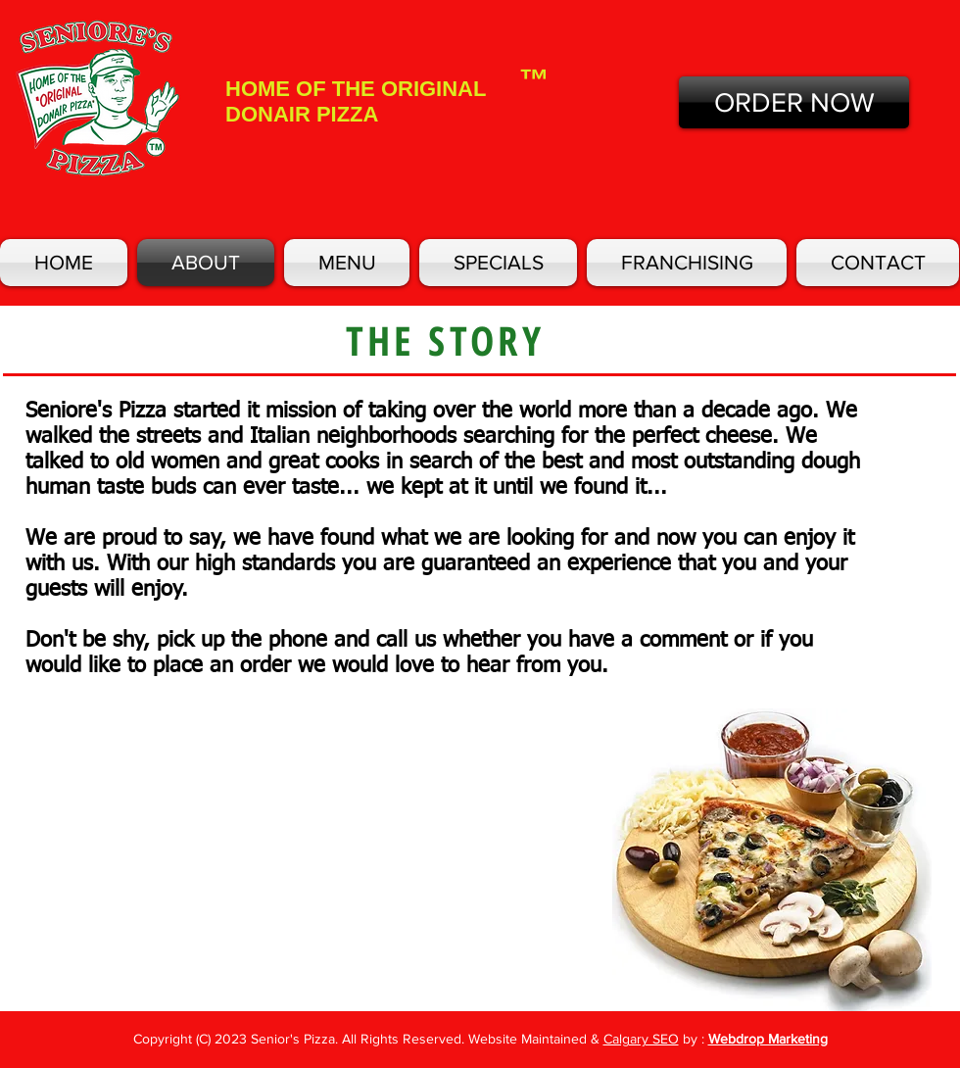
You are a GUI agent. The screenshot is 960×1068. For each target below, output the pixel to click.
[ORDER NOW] (794, 102)
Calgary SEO (641, 1038)
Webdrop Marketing (768, 1038)
